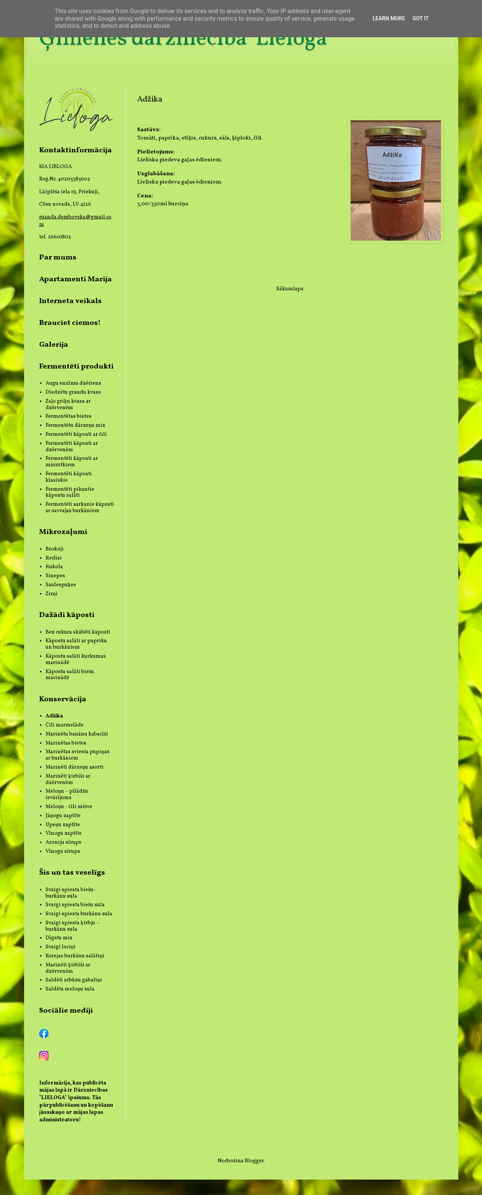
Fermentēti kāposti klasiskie (69, 477)
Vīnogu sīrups (63, 851)
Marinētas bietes (66, 743)
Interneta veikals (70, 301)
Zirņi (52, 594)
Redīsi (54, 558)
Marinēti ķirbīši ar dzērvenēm (68, 779)
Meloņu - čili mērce (69, 806)
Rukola (54, 566)
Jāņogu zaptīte (63, 815)
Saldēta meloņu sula (70, 989)
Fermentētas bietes (69, 416)
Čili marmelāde (65, 725)
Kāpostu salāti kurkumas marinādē (76, 659)
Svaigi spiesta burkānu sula (79, 913)
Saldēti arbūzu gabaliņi (74, 980)
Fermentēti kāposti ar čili (76, 434)
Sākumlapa (290, 289)
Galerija (53, 345)
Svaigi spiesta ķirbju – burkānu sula (72, 926)
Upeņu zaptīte (63, 824)
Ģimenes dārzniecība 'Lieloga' (184, 39)
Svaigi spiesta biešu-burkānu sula (71, 893)
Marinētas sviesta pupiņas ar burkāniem (78, 755)
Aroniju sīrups (63, 842)
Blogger (254, 1161)
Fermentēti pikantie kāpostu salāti (70, 492)
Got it (420, 18)
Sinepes (55, 575)
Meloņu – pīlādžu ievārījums (67, 794)
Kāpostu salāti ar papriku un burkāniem (76, 644)
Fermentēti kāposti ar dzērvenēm (72, 446)
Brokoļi (55, 549)
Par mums (57, 257)
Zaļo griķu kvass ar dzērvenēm (68, 404)
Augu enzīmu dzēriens (73, 383)
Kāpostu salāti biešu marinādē (70, 675)
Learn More (388, 18)
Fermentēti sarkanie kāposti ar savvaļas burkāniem (80, 507)
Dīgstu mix (59, 938)
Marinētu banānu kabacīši (77, 734)
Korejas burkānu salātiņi (75, 956)
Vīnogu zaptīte (64, 833)
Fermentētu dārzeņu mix (75, 425)
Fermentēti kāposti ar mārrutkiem (72, 462)
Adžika (54, 716)
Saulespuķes (61, 584)
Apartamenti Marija (75, 279)
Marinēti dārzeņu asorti (75, 767)
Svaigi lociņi (61, 947)
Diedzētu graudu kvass (73, 392)
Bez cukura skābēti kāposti (78, 632)
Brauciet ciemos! (70, 323)
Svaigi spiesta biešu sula (75, 904)
